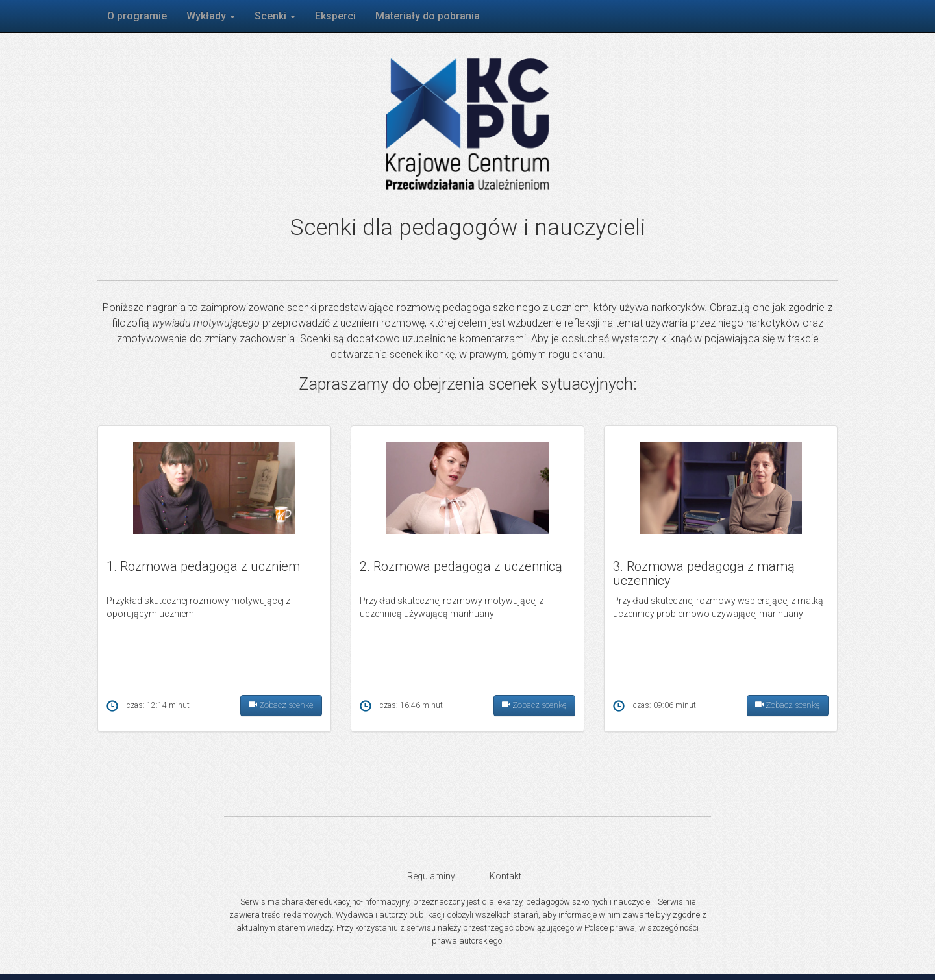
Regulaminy (431, 876)
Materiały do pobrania (427, 16)
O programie (137, 16)
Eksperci (335, 16)
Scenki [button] (275, 16)
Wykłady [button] (210, 16)
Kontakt (505, 876)
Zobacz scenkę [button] (281, 705)
